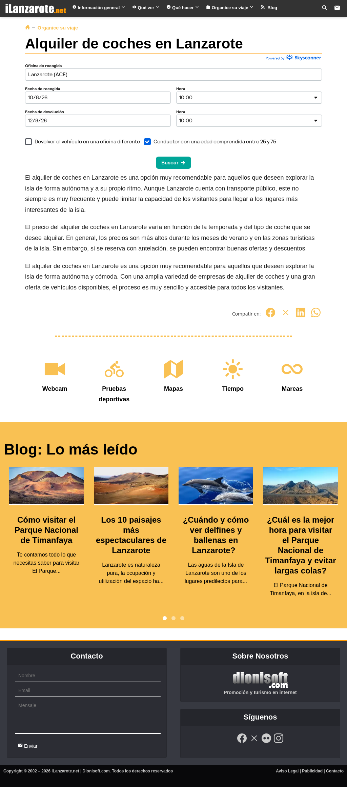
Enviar (28, 746)
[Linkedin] (300, 316)
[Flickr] (266, 742)
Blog (269, 7)
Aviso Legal (287, 771)
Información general (98, 7)
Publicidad (312, 771)
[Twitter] (285, 316)
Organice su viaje (230, 7)
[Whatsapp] (315, 316)
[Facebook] (270, 316)
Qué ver (146, 7)
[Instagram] (278, 742)
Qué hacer (182, 7)
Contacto (335, 771)
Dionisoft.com (96, 771)
